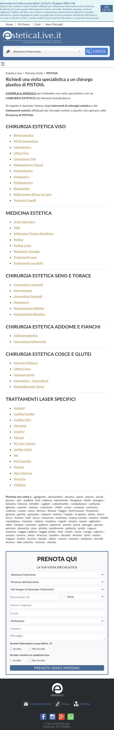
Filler (17, 227)
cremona (91, 507)
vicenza (40, 542)
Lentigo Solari (23, 449)
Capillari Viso (22, 420)
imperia (46, 514)
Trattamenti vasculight (28, 263)
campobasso (79, 503)
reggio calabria (27, 531)
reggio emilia (47, 531)
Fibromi (19, 437)
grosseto (33, 514)
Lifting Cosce (22, 369)
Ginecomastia (23, 290)
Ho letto (106, 8)
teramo (77, 535)
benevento (61, 500)
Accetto (17, 648)
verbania (86, 538)
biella (87, 500)
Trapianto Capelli (25, 200)
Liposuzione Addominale (30, 341)
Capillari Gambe (24, 414)
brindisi (34, 503)
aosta (79, 496)
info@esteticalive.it (41, 703)
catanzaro (46, 507)
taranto (66, 535)
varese (62, 538)
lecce (100, 514)
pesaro (98, 524)
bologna (98, 500)
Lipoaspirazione (24, 375)
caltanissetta (60, 503)
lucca (36, 517)
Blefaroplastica (24, 135)
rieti (60, 531)
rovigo (87, 531)
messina (27, 521)
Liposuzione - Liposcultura (31, 380)
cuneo (22, 510)
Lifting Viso (21, 153)
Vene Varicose (23, 473)
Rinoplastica (22, 188)
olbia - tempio (15, 524)
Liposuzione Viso (25, 159)
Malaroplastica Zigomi (28, 165)
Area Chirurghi (54, 24)
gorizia (21, 514)
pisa (33, 528)
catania (33, 507)
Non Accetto (38, 648)
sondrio (54, 535)
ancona (69, 496)
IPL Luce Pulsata (24, 443)
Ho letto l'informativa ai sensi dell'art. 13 (31, 643)
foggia (62, 510)
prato (81, 528)
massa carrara (78, 517)
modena (50, 521)
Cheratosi (20, 425)
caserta (21, 507)
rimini (68, 531)
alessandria (55, 496)
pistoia (43, 528)
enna (31, 510)
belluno (47, 500)
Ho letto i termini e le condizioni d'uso (29, 655)
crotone (11, 510)
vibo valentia (25, 542)
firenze (52, 510)
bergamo (76, 500)
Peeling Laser (22, 245)
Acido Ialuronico (24, 222)
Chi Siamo (24, 24)
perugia (87, 524)
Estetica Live (14, 73)
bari (38, 500)
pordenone (56, 528)
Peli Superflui (22, 461)
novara (72, 521)
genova (10, 514)
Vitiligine (20, 485)
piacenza (23, 528)
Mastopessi (21, 302)
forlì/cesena (76, 510)
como (67, 507)
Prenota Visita (34, 73)
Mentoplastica (23, 170)
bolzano (11, 503)
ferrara (41, 510)
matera (93, 517)
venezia (73, 538)
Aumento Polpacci (26, 363)
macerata (47, 517)
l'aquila (68, 514)
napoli (62, 521)
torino (96, 535)
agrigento (40, 496)
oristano (31, 524)
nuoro (83, 521)
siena (31, 535)
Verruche (20, 479)
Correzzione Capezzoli (28, 284)
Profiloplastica (23, 182)
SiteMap (85, 703)
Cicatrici (19, 431)
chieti (58, 507)
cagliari (45, 503)
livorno (19, 517)
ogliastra (94, 521)
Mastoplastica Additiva (29, 308)
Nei (16, 455)
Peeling (18, 239)
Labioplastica (22, 147)
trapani (10, 538)
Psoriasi (19, 467)
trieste (42, 538)
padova (43, 524)
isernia (57, 514)
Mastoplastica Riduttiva (29, 314)
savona (21, 535)
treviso (31, 538)
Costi (37, 24)
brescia (22, 503)
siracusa (42, 535)
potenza (71, 528)
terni (87, 535)
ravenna (11, 531)
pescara (11, 528)
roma (78, 531)
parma (67, 524)
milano (39, 521)
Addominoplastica (26, 335)
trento (21, 538)
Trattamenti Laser (25, 257)
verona (10, 542)
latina (91, 514)
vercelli (98, 538)
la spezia (80, 514)
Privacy (66, 703)
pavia (76, 524)
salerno (98, 531)
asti (19, 500)
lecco (9, 517)
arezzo (89, 496)
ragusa (91, 528)
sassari (10, 535)
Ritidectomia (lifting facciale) (32, 194)
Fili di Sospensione (26, 141)
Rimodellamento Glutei (29, 386)
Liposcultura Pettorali (28, 296)
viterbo (51, 542)
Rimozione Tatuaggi (27, 251)
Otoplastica (21, 177)
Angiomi (19, 408)
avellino (28, 500)
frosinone (92, 510)
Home (9, 24)
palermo (55, 524)
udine (52, 538)
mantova (61, 517)
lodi (28, 517)
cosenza (79, 507)
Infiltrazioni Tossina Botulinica (33, 233)
